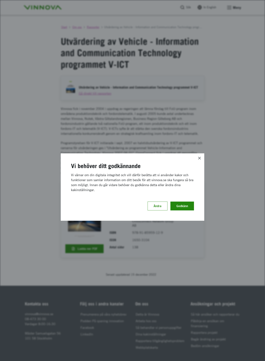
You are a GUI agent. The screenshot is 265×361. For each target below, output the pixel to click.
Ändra (157, 206)
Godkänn (182, 206)
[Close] (199, 158)
